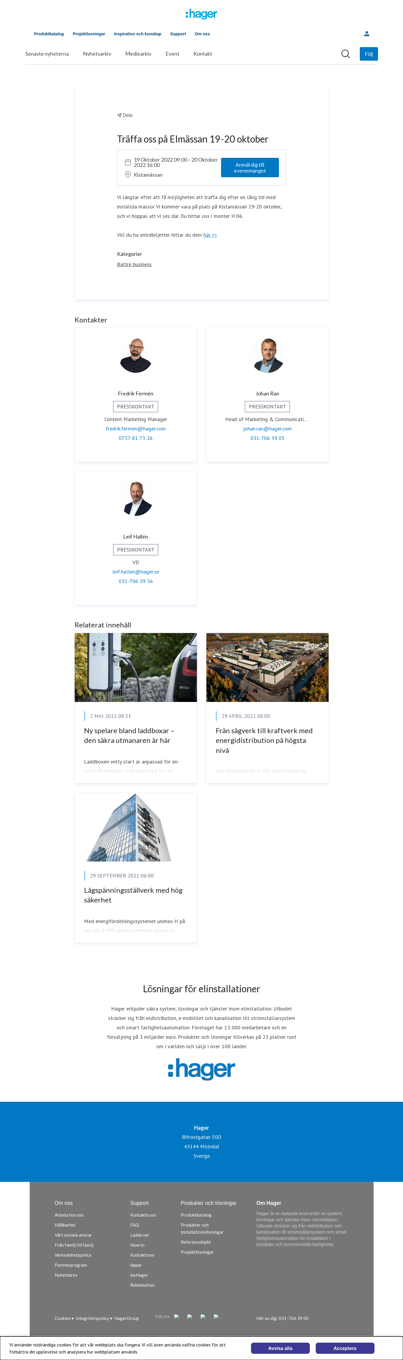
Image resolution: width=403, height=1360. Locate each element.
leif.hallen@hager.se (135, 571)
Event (172, 53)
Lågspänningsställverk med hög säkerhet (133, 895)
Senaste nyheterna (47, 53)
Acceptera (345, 1348)
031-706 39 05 (267, 438)
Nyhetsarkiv (97, 53)
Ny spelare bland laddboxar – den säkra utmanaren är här (129, 735)
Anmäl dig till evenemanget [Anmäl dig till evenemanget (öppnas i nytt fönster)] (250, 167)
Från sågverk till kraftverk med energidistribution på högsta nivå (264, 740)
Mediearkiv (138, 53)
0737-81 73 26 (136, 438)
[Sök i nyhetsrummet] (345, 54)
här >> (210, 234)
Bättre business (134, 264)
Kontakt (202, 53)
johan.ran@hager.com (267, 428)
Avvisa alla (280, 1348)
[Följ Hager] (369, 54)
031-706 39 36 (136, 581)
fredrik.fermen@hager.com (136, 428)
